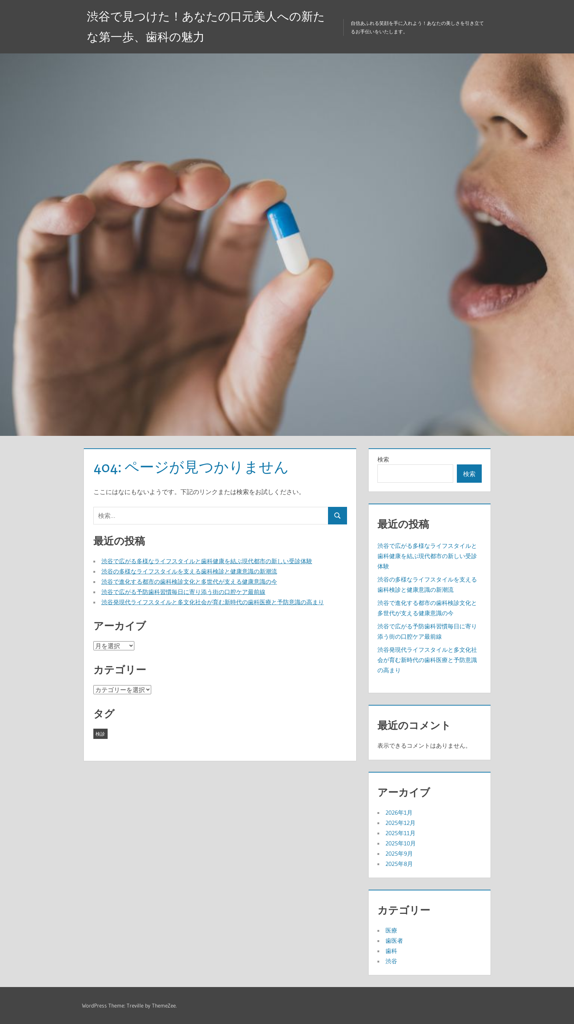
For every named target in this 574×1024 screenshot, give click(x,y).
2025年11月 (400, 833)
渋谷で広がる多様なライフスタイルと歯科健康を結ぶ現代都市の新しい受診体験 (206, 561)
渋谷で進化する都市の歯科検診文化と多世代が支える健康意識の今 (189, 581)
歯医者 (394, 940)
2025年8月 (399, 863)
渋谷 (391, 961)
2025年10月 (400, 843)
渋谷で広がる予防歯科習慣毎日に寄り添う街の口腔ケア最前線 (183, 591)
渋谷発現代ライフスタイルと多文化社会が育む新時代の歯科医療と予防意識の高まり (212, 602)
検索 (383, 459)
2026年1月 (399, 812)
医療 (391, 930)
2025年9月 (399, 853)
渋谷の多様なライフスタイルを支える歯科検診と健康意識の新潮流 (189, 571)
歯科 (391, 950)
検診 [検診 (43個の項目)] (100, 734)
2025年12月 (400, 822)
